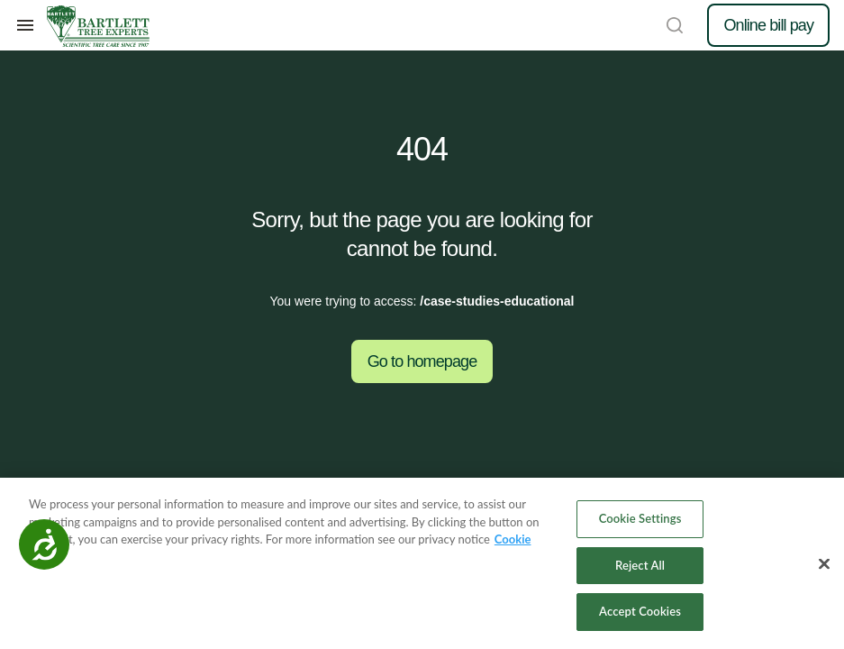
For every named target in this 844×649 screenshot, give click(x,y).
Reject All (640, 565)
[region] (422, 563)
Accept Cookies (640, 611)
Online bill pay (768, 25)
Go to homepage (422, 361)
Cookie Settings (640, 518)
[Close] (824, 564)
